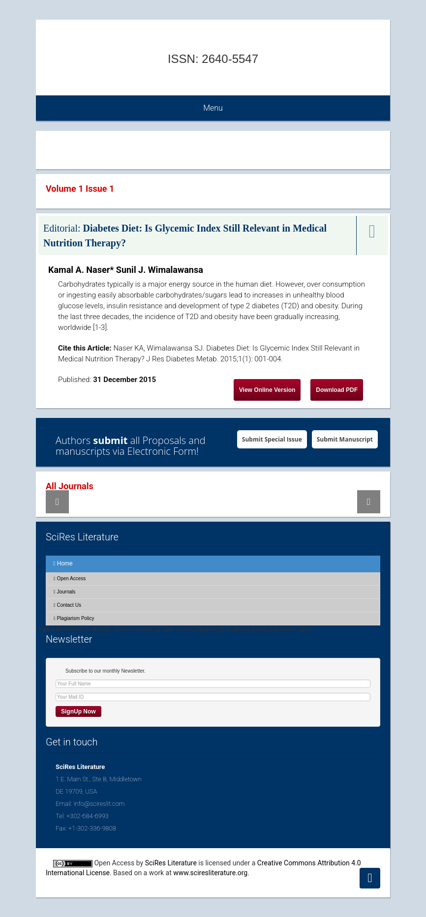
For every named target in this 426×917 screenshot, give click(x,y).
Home (63, 563)
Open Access (70, 578)
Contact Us (67, 605)
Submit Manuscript (345, 439)
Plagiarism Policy (74, 618)
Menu (213, 108)
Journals (64, 591)
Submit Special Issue (272, 439)
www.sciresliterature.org (210, 873)
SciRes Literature (171, 863)
